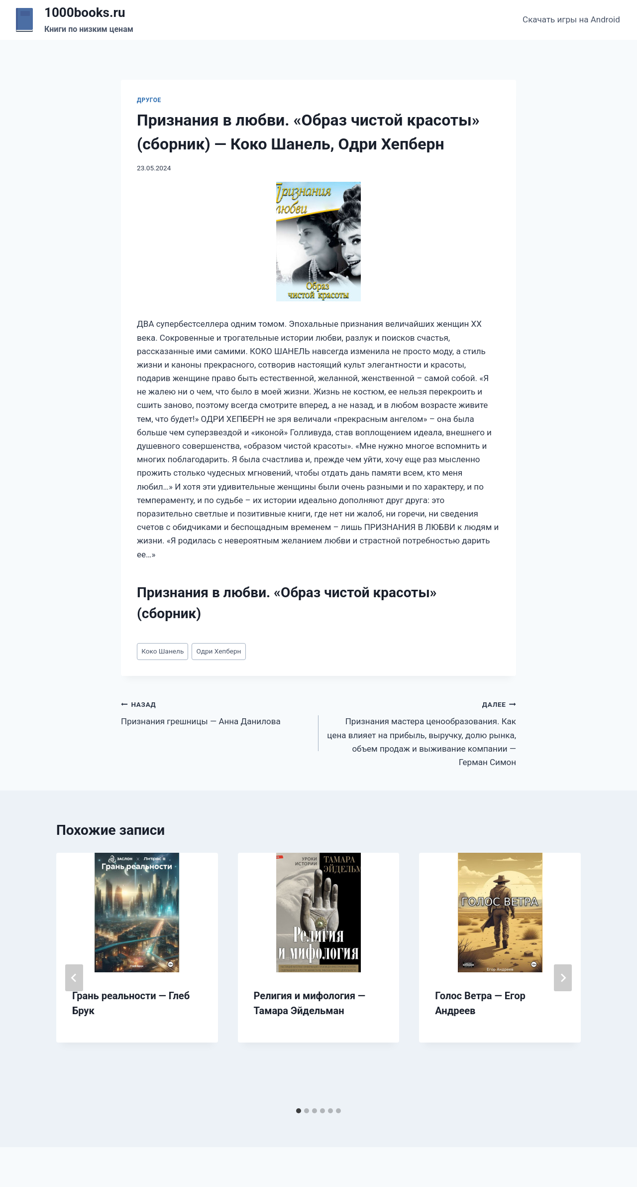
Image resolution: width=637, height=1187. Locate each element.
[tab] (298, 1110)
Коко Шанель (162, 651)
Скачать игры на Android (571, 19)
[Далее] (563, 977)
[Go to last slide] (74, 977)
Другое (149, 100)
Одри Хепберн (218, 651)
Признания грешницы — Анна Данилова (215, 712)
